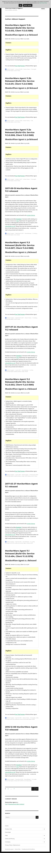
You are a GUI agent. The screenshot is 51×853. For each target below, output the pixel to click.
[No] (49, 4)
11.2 (30, 370)
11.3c (32, 69)
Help (6, 835)
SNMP (26, 476)
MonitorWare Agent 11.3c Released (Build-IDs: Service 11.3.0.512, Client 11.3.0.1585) (21, 28)
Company (7, 841)
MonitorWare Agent (9, 70)
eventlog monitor (9, 542)
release (18, 234)
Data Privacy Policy (43, 2)
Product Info (8, 829)
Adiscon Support (10, 69)
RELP (19, 780)
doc (6, 804)
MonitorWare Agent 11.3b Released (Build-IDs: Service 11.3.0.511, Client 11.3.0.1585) (21, 81)
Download (8, 832)
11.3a (32, 179)
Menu (43, 8)
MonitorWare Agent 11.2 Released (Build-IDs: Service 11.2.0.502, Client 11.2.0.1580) (21, 382)
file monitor (20, 719)
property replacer (18, 371)
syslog (29, 476)
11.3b (32, 120)
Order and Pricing (9, 838)
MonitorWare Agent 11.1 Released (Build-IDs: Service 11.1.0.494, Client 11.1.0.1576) (21, 553)
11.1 (30, 541)
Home (6, 825)
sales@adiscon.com (10, 226)
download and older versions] (16, 804)
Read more (27, 5)
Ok (20, 5)
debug (35, 233)
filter (32, 370)
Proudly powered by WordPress (28, 849)
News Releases (28, 233)
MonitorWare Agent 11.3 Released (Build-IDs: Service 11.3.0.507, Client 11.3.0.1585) (21, 245)
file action (33, 474)
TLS (24, 780)
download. (19, 219)
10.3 (31, 717)
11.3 (33, 233)
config (33, 541)
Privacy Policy (18, 849)
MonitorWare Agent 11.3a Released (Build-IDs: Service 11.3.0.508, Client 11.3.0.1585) (21, 132)
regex (23, 371)
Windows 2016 (28, 780)
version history (17, 70)
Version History (26, 69)
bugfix (34, 69)
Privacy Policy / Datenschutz (12, 845)
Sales (17, 220)
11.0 (30, 474)
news (15, 234)
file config (15, 542)
